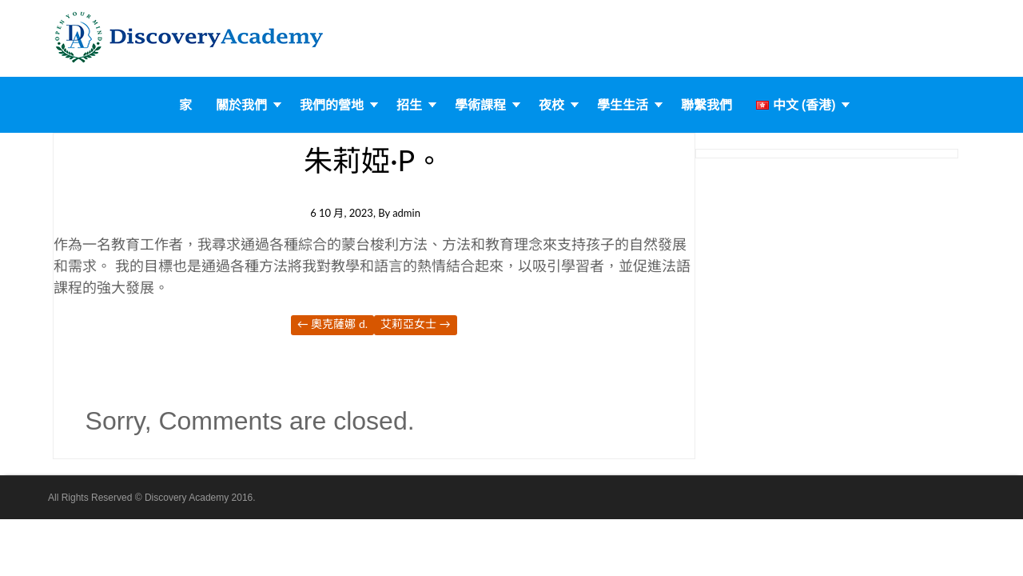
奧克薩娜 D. (332, 323)
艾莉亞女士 (415, 323)
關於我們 (241, 105)
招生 (409, 105)
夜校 (551, 105)
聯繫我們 (706, 105)
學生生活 (622, 105)
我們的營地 (332, 105)
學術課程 (480, 105)
